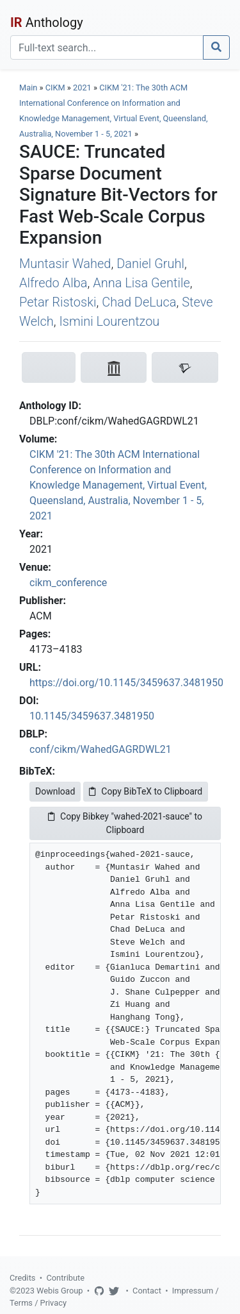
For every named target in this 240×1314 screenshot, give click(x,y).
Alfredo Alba (53, 283)
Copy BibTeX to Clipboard (145, 791)
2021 (82, 87)
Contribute (65, 1278)
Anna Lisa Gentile (141, 283)
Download (55, 791)
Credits (22, 1278)
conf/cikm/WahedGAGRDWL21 (100, 749)
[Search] (107, 47)
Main (28, 87)
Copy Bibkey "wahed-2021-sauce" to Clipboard (125, 823)
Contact (146, 1290)
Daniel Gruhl (150, 263)
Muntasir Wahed (65, 263)
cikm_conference (68, 583)
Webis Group (59, 1290)
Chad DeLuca (139, 302)
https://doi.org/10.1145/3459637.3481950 (126, 683)
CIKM (55, 87)
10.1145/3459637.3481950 (91, 716)
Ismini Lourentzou (109, 321)
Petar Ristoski (57, 302)
